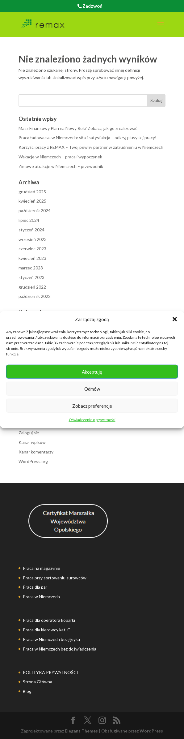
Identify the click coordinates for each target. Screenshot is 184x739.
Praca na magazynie (41, 568)
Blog (27, 691)
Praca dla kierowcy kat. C (46, 629)
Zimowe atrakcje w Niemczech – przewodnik (61, 166)
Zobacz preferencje (92, 406)
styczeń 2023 (31, 277)
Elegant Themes (81, 730)
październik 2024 (35, 210)
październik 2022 (35, 296)
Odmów (92, 389)
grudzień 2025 (32, 191)
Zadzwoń (92, 6)
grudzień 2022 (32, 287)
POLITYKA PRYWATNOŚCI (50, 672)
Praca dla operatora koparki (49, 620)
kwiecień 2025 (32, 201)
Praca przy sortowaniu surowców (54, 577)
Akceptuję (92, 372)
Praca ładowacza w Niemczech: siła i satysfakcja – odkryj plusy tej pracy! (88, 137)
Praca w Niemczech (41, 596)
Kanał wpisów (32, 442)
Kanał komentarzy (36, 451)
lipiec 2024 (29, 220)
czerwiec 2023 (32, 248)
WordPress (151, 730)
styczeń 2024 (31, 229)
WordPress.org (33, 461)
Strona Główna (37, 681)
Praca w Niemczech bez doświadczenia (59, 648)
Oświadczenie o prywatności (92, 419)
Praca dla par (35, 587)
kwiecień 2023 (32, 258)
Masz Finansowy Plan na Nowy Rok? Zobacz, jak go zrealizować (78, 128)
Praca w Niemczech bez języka (51, 639)
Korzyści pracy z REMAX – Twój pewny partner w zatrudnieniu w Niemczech (91, 147)
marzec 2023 (31, 267)
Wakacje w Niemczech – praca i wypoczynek (60, 156)
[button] (175, 319)
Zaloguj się (29, 432)
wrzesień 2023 (33, 239)
